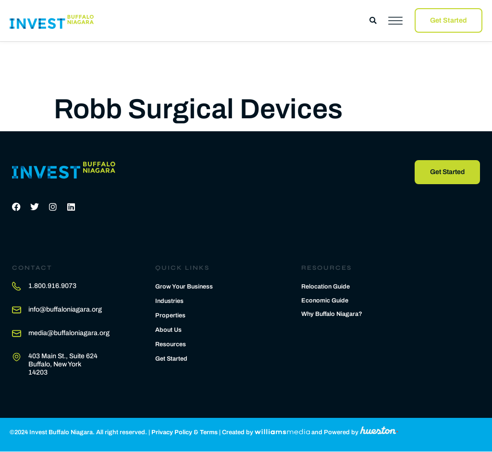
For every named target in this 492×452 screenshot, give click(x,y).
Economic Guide (325, 301)
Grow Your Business (184, 286)
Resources (170, 344)
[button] (373, 20)
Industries (169, 301)
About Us (168, 329)
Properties (170, 315)
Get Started (171, 358)
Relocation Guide (326, 287)
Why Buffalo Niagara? (332, 315)
